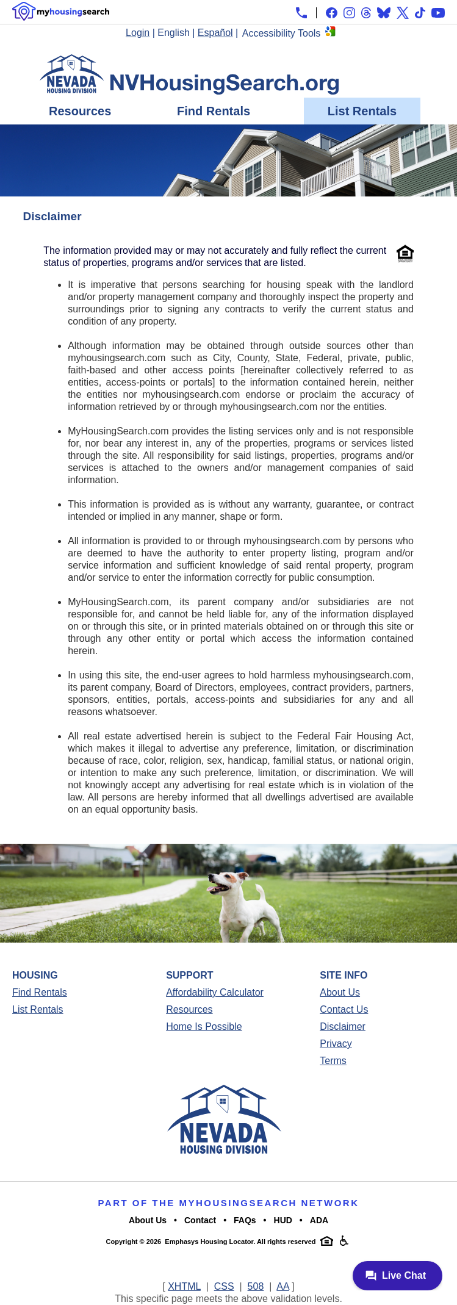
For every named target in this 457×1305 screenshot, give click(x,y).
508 (256, 1286)
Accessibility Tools (281, 33)
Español (215, 32)
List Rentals (362, 111)
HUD (283, 1220)
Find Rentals (213, 111)
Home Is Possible (204, 1026)
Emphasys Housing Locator (209, 1241)
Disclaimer (342, 1026)
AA (282, 1286)
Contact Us (344, 1009)
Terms (333, 1060)
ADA (319, 1220)
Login (137, 32)
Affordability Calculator (215, 992)
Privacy (335, 1043)
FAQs (245, 1220)
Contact (200, 1220)
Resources (80, 111)
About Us (340, 992)
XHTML (184, 1286)
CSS (224, 1286)
